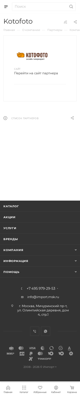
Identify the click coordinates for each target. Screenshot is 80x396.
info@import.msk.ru (43, 297)
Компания (13, 250)
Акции (9, 217)
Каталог (11, 206)
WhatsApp (45, 331)
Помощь (11, 272)
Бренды (10, 239)
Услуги (9, 228)
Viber (34, 331)
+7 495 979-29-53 (41, 288)
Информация (15, 261)
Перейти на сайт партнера (36, 73)
